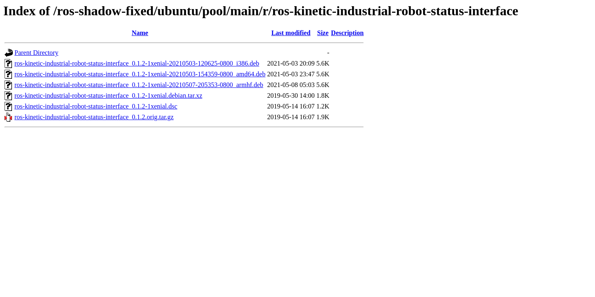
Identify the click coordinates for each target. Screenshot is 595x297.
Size (323, 32)
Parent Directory (36, 52)
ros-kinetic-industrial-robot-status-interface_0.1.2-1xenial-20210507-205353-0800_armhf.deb (138, 84)
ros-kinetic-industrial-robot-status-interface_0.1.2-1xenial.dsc (95, 106)
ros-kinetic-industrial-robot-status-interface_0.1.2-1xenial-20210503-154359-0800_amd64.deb (139, 74)
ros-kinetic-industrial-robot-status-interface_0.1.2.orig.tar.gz (94, 116)
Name (140, 32)
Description (347, 32)
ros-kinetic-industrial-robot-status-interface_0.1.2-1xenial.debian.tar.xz (108, 95)
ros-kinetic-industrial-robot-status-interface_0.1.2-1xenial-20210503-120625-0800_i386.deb (136, 63)
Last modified (291, 32)
